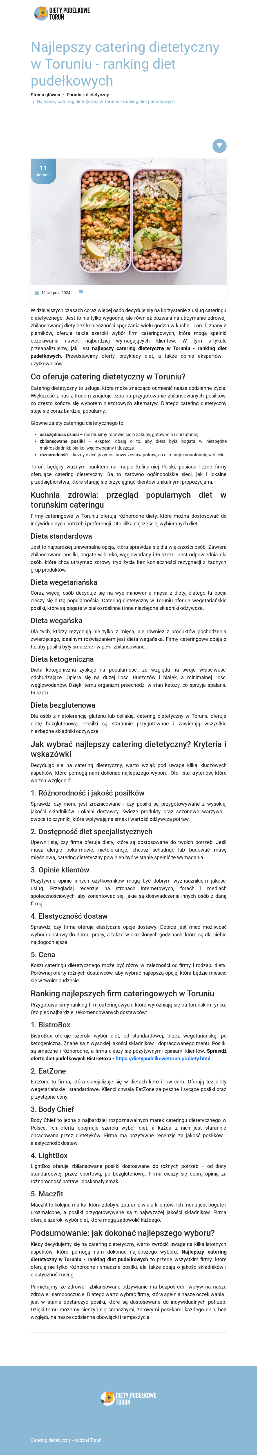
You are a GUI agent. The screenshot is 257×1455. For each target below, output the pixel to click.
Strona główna (45, 94)
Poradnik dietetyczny (88, 94)
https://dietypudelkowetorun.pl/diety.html (163, 1058)
